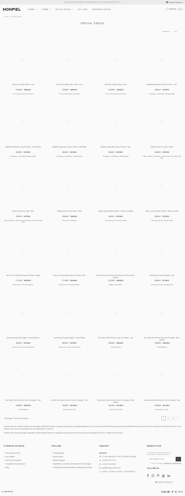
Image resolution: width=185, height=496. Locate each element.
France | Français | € (174, 2)
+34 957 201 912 (109, 461)
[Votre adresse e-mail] (161, 459)
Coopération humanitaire (15, 464)
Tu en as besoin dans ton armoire (23, 94)
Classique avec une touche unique (116, 221)
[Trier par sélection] (165, 31)
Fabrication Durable (13, 461)
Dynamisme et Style (69, 410)
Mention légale (59, 461)
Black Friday (58, 457)
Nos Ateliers (10, 457)
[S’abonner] (178, 459)
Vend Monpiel (58, 453)
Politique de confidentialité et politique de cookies (72, 468)
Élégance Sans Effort (115, 285)
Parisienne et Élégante (69, 221)
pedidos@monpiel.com (111, 468)
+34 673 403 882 (109, 464)
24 (176, 32)
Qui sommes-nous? (13, 453)
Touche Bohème (115, 347)
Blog (7, 468)
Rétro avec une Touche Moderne (23, 285)
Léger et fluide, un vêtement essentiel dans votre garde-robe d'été (162, 157)
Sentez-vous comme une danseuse (162, 285)
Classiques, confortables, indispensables (162, 94)
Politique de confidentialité (172, 464)
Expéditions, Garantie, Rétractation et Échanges (72, 464)
